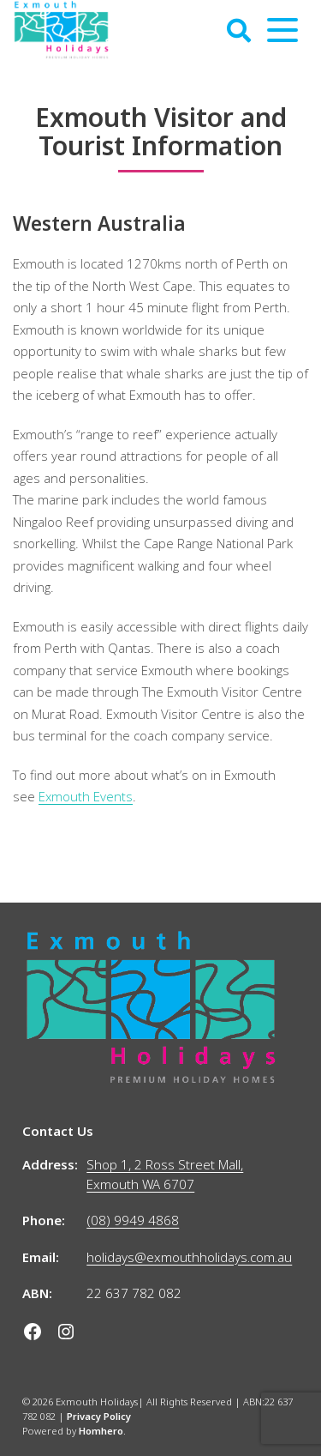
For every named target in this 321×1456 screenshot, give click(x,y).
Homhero (101, 1430)
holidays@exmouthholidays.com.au (189, 1257)
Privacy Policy (99, 1416)
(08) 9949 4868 (132, 1220)
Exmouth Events (86, 796)
